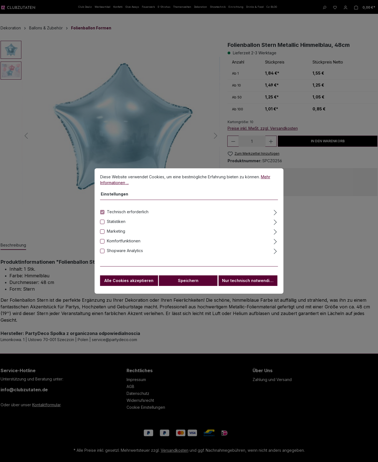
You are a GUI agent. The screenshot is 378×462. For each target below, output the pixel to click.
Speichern (188, 282)
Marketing (116, 233)
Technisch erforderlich (127, 214)
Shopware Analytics (125, 252)
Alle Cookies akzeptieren (128, 282)
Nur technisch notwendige (248, 282)
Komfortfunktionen (123, 243)
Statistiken (116, 223)
